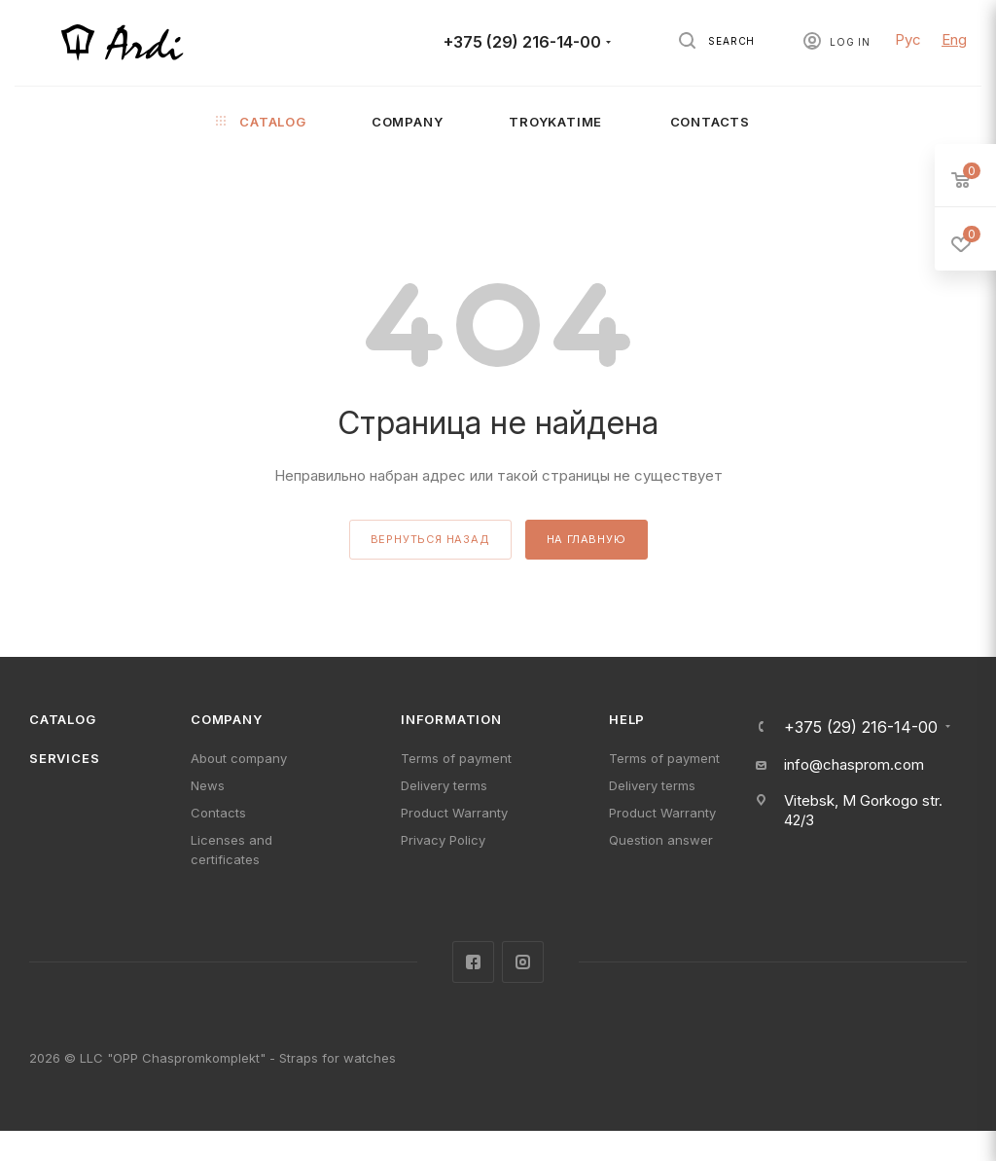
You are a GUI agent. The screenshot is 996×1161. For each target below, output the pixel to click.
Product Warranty (454, 812)
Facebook (473, 962)
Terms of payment (456, 758)
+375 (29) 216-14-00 (522, 42)
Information (451, 719)
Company (227, 719)
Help (627, 719)
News (208, 785)
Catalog (62, 719)
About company (239, 758)
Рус (908, 39)
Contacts (218, 812)
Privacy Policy (443, 840)
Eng (954, 39)
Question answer (661, 840)
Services (64, 758)
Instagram (523, 962)
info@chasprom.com (854, 764)
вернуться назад (430, 539)
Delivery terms (444, 785)
